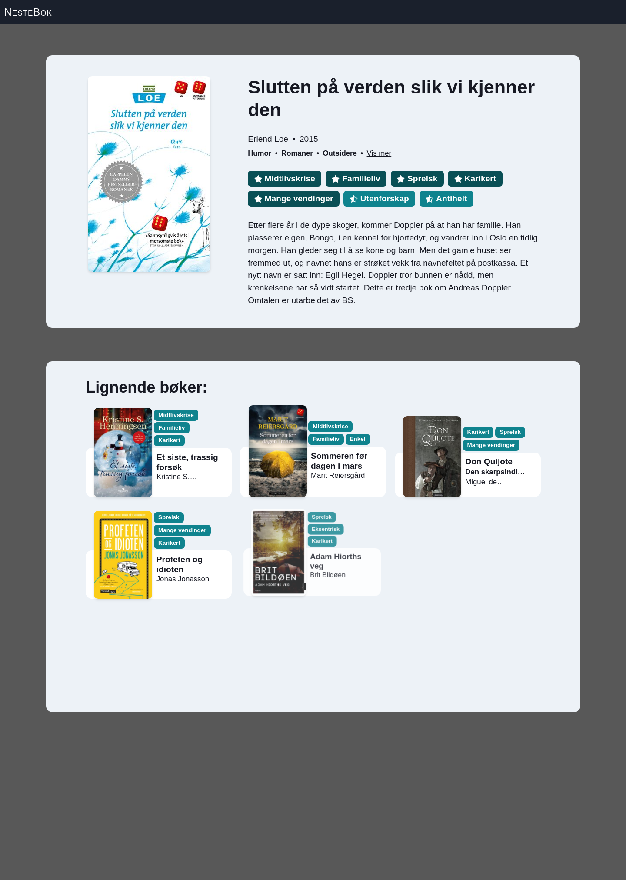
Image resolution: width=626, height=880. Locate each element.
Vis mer (379, 153)
